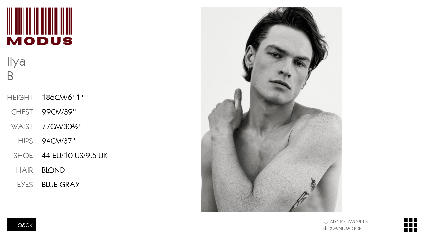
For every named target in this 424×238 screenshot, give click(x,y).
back (25, 224)
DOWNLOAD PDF (342, 228)
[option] (271, 109)
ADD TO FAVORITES (345, 221)
